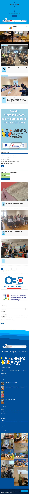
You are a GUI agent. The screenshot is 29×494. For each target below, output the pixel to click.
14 (25, 268)
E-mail (14, 3)
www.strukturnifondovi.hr (14, 354)
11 (19, 268)
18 (8, 270)
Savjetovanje (3, 418)
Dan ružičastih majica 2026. (11, 260)
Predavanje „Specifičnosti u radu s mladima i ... (8, 155)
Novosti (2, 409)
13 (23, 268)
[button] (9, 492)
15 (2, 270)
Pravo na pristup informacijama (7, 424)
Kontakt (2, 422)
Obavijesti (3, 413)
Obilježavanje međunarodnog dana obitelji (17, 67)
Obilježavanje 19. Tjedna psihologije (13, 231)
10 (17, 268)
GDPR (2, 427)
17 (6, 270)
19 (10, 270)
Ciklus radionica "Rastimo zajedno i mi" (7, 163)
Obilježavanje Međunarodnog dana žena (14, 203)
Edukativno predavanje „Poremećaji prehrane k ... (9, 157)
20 (12, 270)
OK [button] (24, 491)
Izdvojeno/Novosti (4, 45)
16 (4, 270)
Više (2, 166)
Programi (2, 420)
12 (21, 268)
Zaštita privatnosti (4, 316)
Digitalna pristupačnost (5, 314)
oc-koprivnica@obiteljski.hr (14, 4)
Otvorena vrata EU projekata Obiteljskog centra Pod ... (10, 161)
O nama (2, 411)
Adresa (14, 12)
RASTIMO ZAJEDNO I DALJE (5, 159)
